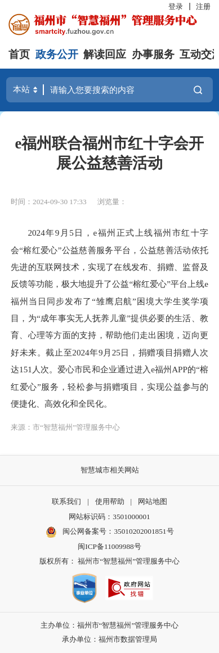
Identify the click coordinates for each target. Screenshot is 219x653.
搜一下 (198, 89)
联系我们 (66, 501)
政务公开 (56, 54)
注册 (203, 6)
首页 (19, 54)
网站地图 (152, 501)
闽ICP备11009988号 (109, 546)
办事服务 (153, 54)
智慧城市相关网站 (110, 470)
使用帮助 (109, 501)
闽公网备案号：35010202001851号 (117, 531)
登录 (175, 6)
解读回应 (104, 54)
